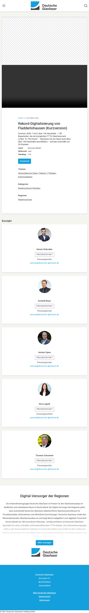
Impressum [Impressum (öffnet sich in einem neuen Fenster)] (44, 600)
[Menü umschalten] (3, 6)
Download (24, 161)
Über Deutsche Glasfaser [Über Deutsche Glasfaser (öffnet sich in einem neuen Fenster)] (44, 592)
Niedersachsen (25, 188)
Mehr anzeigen (44, 542)
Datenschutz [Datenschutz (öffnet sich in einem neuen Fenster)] (44, 596)
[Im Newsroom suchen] (86, 5)
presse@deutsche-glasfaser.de (44, 263)
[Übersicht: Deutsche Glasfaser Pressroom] (44, 5)
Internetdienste (25, 173)
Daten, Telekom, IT (40, 173)
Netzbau (36, 188)
